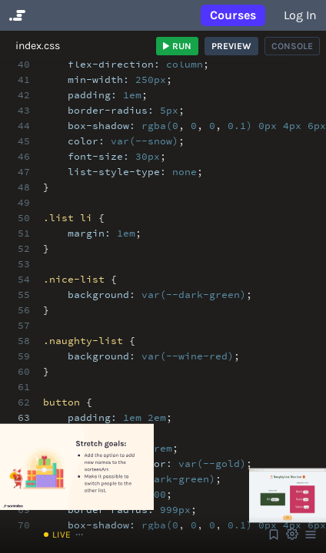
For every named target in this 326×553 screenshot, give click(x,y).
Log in (300, 15)
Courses (233, 15)
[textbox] (172, 410)
